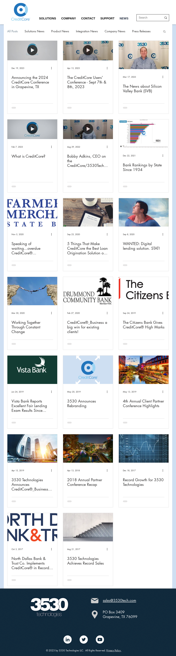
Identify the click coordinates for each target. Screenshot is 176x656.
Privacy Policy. (113, 650)
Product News (60, 31)
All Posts (12, 31)
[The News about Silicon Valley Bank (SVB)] (144, 55)
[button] (47, 18)
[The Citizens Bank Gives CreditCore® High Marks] (144, 291)
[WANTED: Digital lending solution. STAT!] (144, 212)
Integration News (87, 31)
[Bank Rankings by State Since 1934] (144, 133)
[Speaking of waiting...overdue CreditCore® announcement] (32, 212)
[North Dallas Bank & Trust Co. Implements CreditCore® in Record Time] (32, 527)
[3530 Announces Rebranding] (88, 370)
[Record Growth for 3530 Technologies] (144, 448)
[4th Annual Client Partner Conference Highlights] (144, 370)
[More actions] (53, 68)
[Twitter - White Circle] (84, 639)
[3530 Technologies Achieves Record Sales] (88, 527)
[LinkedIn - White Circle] (67, 639)
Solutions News (34, 31)
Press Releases (141, 31)
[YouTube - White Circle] (100, 639)
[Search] (148, 17)
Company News (115, 31)
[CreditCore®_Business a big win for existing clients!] (88, 291)
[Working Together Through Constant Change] (32, 291)
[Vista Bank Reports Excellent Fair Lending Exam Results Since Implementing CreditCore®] (32, 370)
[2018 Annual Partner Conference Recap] (88, 448)
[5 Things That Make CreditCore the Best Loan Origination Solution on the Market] (88, 212)
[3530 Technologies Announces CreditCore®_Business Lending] (32, 448)
